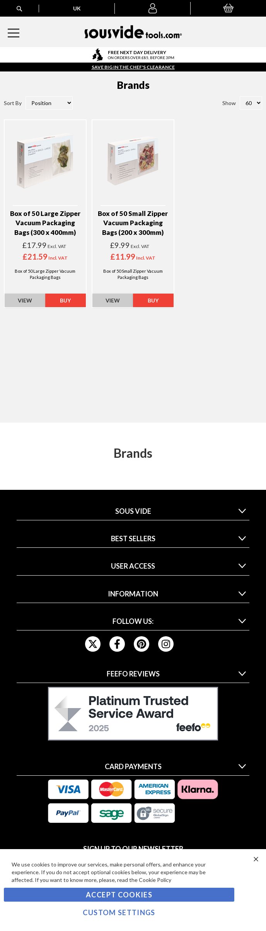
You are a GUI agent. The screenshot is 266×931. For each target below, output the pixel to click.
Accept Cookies (119, 894)
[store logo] (133, 31)
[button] (153, 8)
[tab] (133, 513)
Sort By (13, 103)
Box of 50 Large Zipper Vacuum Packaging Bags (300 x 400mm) (45, 222)
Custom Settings (119, 912)
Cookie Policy (155, 880)
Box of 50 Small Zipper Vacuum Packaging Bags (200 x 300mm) (133, 222)
